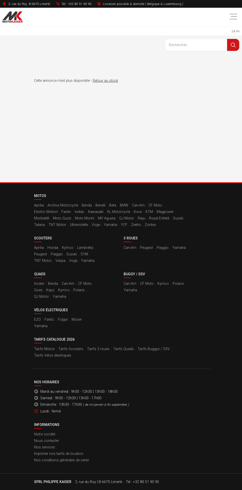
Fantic (66, 212)
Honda (53, 248)
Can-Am (138, 205)
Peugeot (40, 254)
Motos (40, 196)
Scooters (43, 238)
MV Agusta (106, 218)
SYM (84, 254)
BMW (124, 205)
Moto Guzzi (62, 218)
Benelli (100, 205)
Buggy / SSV (134, 274)
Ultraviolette (79, 225)
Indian (79, 212)
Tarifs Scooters (70, 349)
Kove (138, 212)
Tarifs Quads (123, 349)
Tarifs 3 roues (98, 349)
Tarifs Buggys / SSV (154, 349)
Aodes (39, 284)
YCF (124, 225)
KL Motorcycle (118, 212)
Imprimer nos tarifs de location (58, 454)
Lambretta (85, 248)
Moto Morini (84, 218)
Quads (40, 274)
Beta (112, 205)
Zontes (150, 225)
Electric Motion (46, 212)
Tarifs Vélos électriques (52, 355)
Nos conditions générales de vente (61, 460)
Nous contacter (46, 441)
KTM (149, 212)
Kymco (67, 248)
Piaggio (57, 254)
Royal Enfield (159, 218)
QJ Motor (126, 218)
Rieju (141, 218)
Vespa (60, 261)
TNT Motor (57, 225)
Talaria (39, 225)
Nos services (44, 447)
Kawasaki (95, 212)
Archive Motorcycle (63, 205)
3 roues (131, 238)
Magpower (165, 212)
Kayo (50, 290)
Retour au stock (105, 81)
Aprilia (39, 205)
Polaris (79, 290)
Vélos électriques (51, 310)
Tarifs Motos (44, 349)
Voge (96, 225)
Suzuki (178, 218)
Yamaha (110, 225)
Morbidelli (41, 218)
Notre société (44, 434)
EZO (37, 319)
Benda (87, 205)
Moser (77, 319)
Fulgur (63, 319)
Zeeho (136, 225)
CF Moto (155, 205)
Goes (38, 290)
